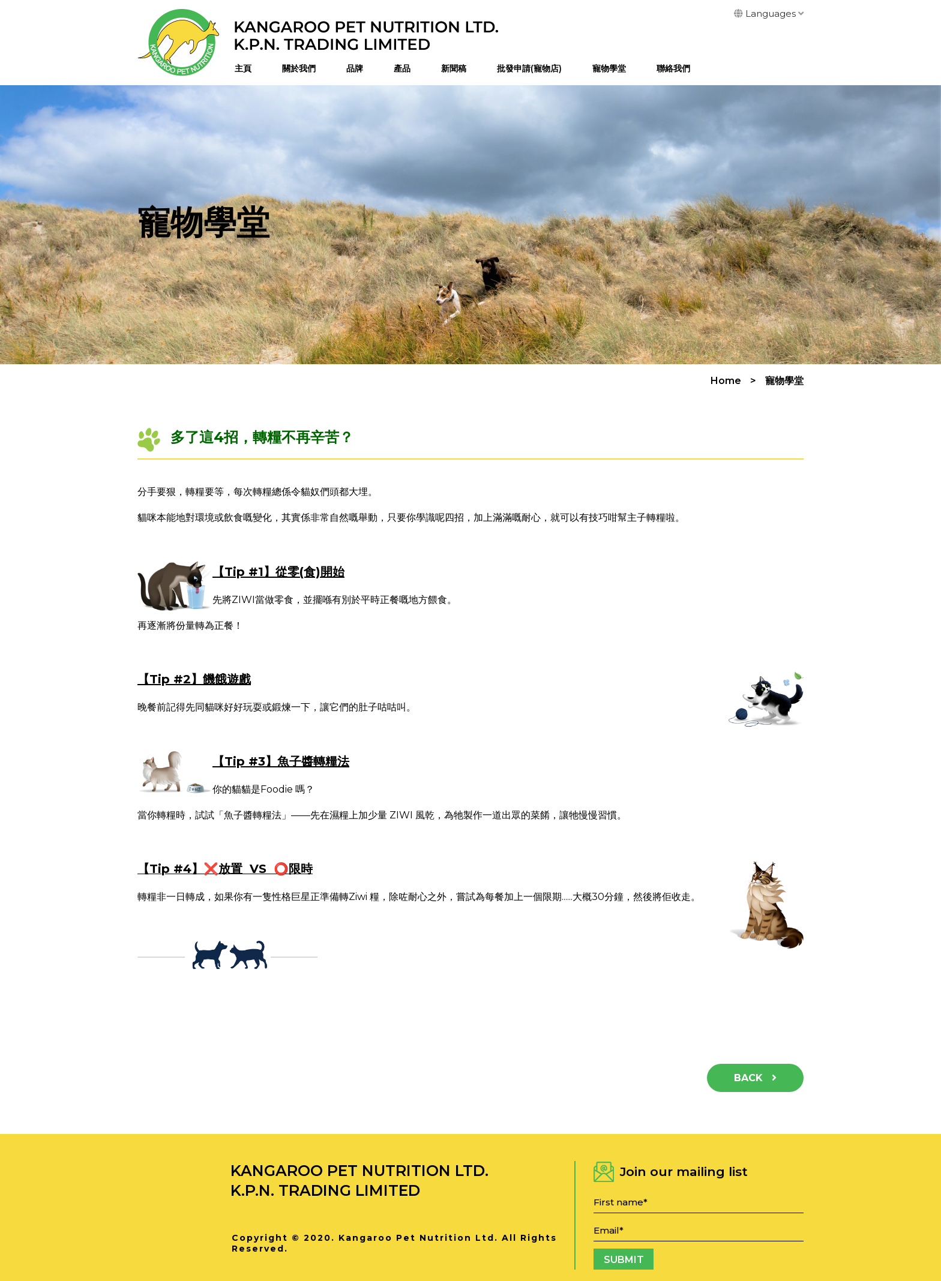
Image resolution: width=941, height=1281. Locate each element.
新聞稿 (453, 68)
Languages (769, 13)
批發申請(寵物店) (529, 68)
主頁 (243, 68)
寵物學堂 (609, 68)
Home (726, 381)
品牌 (354, 68)
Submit (624, 1259)
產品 (402, 68)
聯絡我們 (673, 68)
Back (755, 1078)
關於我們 (299, 68)
